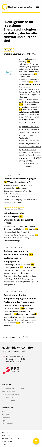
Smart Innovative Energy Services (21, 53)
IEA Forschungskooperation (12, 394)
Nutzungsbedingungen (10, 438)
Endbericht (30, 126)
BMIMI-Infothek (7, 412)
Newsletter (6, 418)
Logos (4, 421)
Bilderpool (5, 415)
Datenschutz (6, 435)
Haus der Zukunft (8, 391)
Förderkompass (7, 423)
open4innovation (20, 351)
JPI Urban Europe (8, 397)
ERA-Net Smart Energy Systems (13, 388)
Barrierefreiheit (7, 441)
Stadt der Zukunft (8, 400)
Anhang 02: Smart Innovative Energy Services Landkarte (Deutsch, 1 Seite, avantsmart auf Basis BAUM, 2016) (30, 155)
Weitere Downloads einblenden (30, 165)
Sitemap (4, 444)
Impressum (5, 432)
